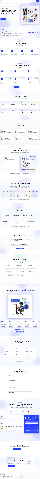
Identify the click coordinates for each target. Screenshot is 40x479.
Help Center (32, 478)
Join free (19, 395)
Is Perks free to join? (20, 375)
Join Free (3, 19)
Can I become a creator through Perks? (20, 390)
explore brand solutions (23, 395)
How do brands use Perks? (20, 388)
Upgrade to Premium (28, 169)
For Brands (9, 19)
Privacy (31, 477)
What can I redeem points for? (20, 385)
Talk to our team (36, 32)
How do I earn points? (20, 383)
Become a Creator (20, 331)
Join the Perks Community (20, 248)
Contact (21, 478)
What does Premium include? (20, 380)
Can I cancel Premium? (20, 393)
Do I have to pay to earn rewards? (20, 378)
